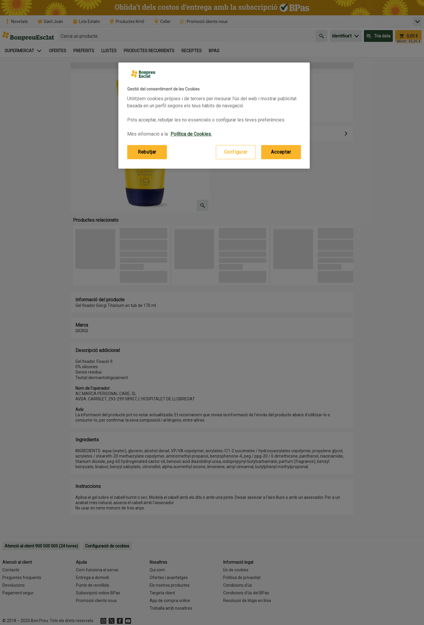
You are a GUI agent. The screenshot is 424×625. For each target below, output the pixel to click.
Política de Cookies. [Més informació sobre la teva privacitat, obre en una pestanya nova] (191, 134)
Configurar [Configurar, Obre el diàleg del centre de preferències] (236, 152)
